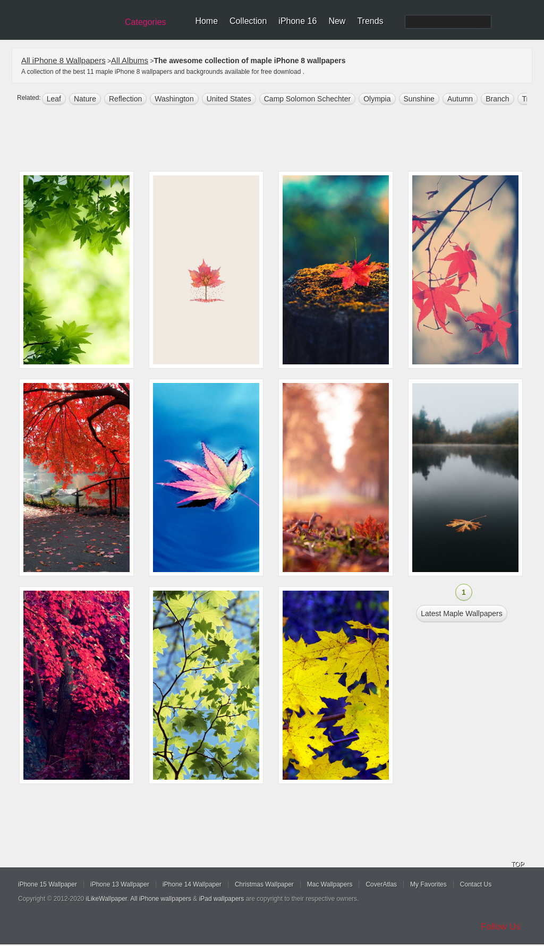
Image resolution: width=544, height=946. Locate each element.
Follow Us (501, 927)
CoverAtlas (381, 884)
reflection (125, 99)
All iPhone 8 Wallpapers (63, 60)
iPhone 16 (297, 20)
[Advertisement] (279, 139)
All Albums (129, 60)
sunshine (419, 99)
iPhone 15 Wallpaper (47, 884)
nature (85, 99)
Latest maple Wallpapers (462, 613)
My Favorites (428, 884)
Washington (174, 99)
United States (229, 99)
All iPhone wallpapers (160, 898)
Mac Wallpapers (330, 884)
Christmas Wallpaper (264, 884)
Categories (145, 22)
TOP (517, 864)
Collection (248, 20)
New (336, 20)
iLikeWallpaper (107, 898)
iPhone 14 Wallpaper (192, 884)
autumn (460, 99)
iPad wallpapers (221, 898)
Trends (370, 20)
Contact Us (475, 884)
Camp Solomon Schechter (307, 99)
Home (206, 20)
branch (497, 99)
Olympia (376, 99)
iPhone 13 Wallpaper (119, 884)
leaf (54, 99)
